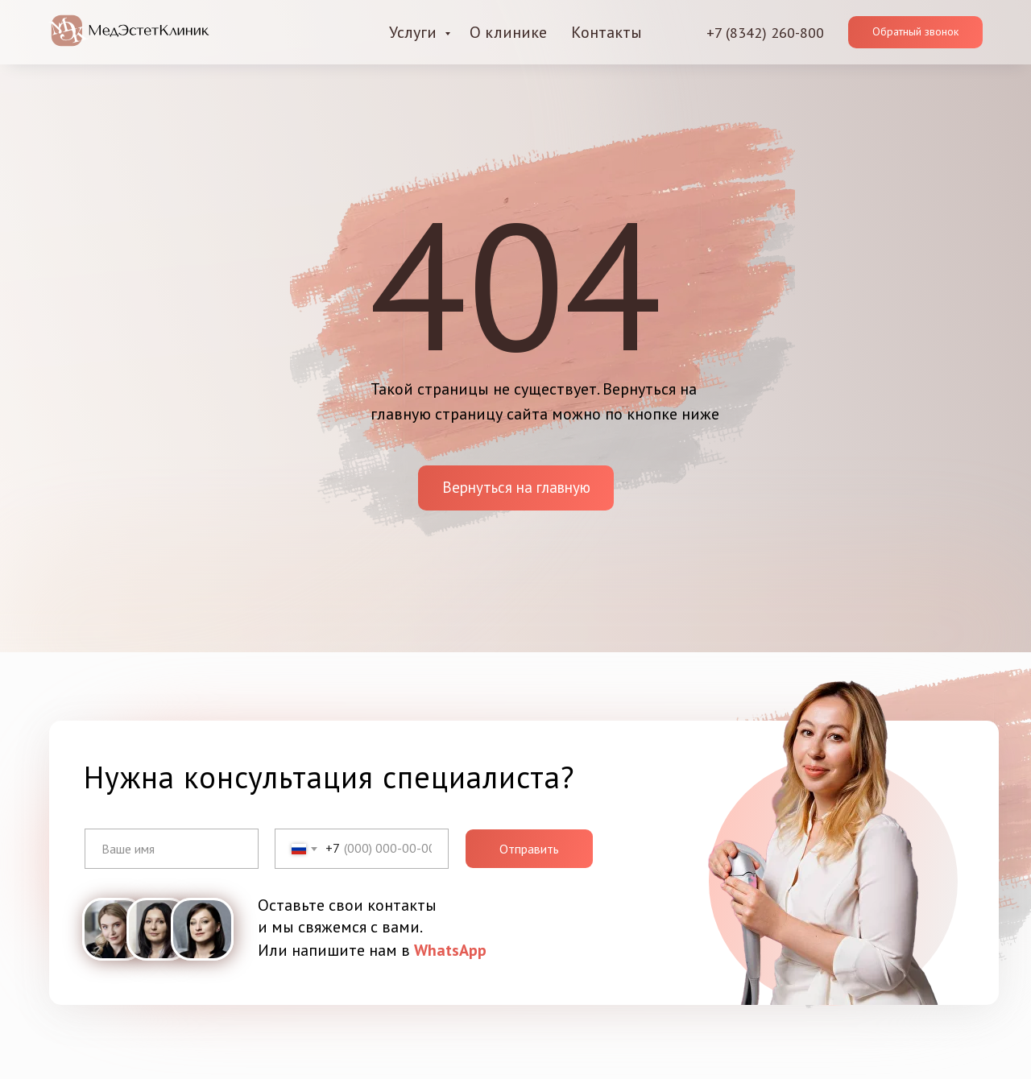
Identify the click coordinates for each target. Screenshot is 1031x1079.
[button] (915, 32)
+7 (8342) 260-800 (765, 32)
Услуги (415, 32)
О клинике (508, 32)
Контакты (606, 32)
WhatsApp (450, 950)
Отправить (529, 849)
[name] (172, 849)
